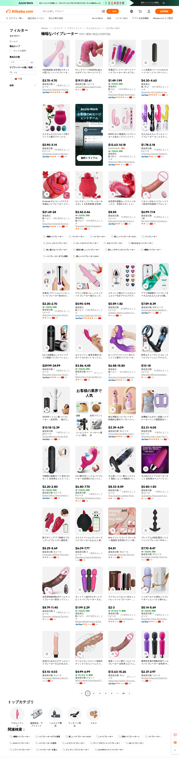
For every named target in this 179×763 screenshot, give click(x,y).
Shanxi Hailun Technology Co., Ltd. (56, 495)
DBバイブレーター (135, 743)
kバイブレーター (105, 736)
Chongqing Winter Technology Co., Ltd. (56, 554)
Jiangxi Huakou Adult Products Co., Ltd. (89, 87)
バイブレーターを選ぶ (46, 750)
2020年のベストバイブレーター (109, 750)
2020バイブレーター (20, 743)
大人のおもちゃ (93, 28)
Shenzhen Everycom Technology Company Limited (56, 315)
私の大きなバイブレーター (140, 243)
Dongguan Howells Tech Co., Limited (155, 557)
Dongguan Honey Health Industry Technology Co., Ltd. (155, 310)
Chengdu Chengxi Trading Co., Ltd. (155, 154)
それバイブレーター (113, 243)
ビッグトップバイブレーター (76, 750)
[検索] (112, 11)
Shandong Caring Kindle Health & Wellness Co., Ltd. (89, 557)
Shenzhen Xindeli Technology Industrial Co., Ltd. (122, 94)
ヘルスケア (57, 28)
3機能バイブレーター (151, 250)
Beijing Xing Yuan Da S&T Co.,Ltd (89, 377)
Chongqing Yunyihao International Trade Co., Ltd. (122, 434)
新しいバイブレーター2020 (86, 256)
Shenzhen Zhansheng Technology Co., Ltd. (89, 498)
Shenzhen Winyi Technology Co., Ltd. (122, 162)
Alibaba (44, 28)
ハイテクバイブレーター (73, 743)
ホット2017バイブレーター (85, 243)
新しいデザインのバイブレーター (120, 250)
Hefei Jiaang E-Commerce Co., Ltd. (122, 619)
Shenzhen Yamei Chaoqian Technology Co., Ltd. (89, 226)
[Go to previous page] (81, 693)
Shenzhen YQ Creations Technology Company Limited (155, 92)
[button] (103, 11)
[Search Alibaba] (71, 11)
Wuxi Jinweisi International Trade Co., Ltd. (89, 680)
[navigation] (23, 361)
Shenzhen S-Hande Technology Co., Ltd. (56, 223)
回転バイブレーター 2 (129, 736)
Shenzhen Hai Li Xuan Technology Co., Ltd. (155, 436)
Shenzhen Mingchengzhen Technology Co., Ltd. (155, 374)
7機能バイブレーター (53, 236)
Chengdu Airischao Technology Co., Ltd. (122, 554)
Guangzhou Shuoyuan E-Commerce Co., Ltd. (155, 495)
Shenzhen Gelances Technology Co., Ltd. (56, 89)
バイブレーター (76, 236)
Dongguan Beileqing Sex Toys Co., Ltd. (56, 678)
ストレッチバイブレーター (55, 243)
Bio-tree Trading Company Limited (155, 221)
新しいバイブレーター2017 (123, 236)
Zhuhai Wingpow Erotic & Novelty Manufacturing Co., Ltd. (56, 436)
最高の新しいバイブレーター (86, 250)
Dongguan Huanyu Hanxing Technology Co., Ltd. (56, 154)
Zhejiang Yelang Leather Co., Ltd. (122, 312)
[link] (175, 735)
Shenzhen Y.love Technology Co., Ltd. (155, 619)
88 (123, 693)
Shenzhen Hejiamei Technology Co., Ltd (56, 616)
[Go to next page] (129, 693)
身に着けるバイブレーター (55, 250)
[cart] (140, 12)
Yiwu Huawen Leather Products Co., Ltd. (122, 495)
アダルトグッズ (74, 28)
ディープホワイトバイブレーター (105, 743)
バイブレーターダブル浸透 (55, 256)
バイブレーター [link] (112, 28)
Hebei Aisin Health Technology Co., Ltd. (122, 680)
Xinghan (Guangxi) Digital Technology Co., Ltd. (155, 678)
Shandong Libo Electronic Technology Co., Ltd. (122, 221)
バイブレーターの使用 (45, 743)
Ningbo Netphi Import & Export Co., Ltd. (89, 621)
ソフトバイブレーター (20, 750)
